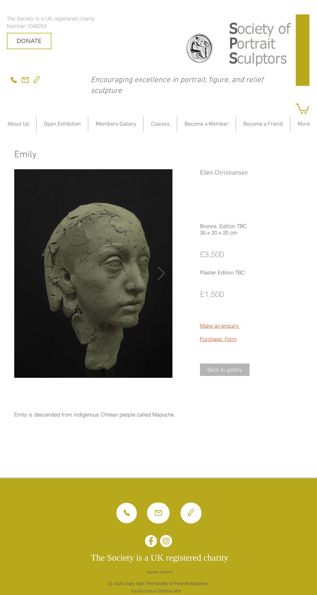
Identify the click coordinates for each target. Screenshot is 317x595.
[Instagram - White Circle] (166, 541)
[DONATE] (29, 41)
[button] (302, 108)
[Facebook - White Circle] (151, 541)
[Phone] (13, 80)
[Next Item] (161, 273)
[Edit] (37, 80)
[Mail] (25, 80)
